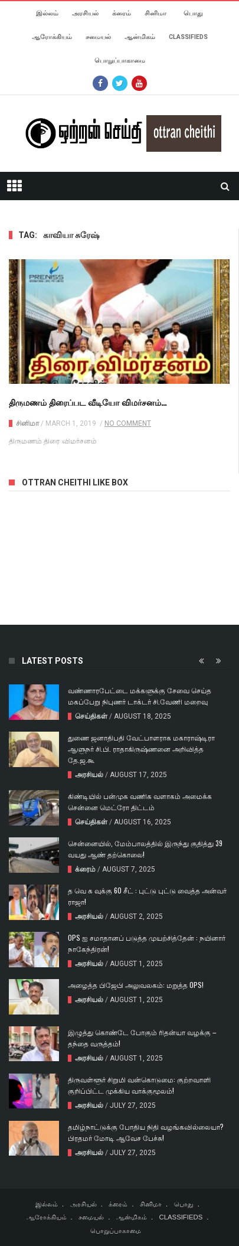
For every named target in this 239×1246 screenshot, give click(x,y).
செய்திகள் (91, 716)
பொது (193, 13)
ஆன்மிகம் (140, 37)
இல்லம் (47, 13)
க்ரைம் (121, 13)
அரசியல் (85, 13)
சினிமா (155, 13)
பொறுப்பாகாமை (119, 60)
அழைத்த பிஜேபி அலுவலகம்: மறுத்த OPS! (136, 985)
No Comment (127, 423)
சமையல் (98, 37)
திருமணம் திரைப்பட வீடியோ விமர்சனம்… (88, 402)
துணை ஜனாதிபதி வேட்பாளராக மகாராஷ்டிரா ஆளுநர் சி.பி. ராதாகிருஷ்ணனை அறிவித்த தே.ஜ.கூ (141, 748)
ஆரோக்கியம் (52, 37)
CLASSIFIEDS (188, 37)
